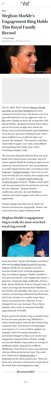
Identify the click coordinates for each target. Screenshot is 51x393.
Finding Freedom (21, 172)
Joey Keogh (9, 38)
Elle (3, 120)
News (4, 11)
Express (23, 274)
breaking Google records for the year (28, 264)
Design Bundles (27, 355)
